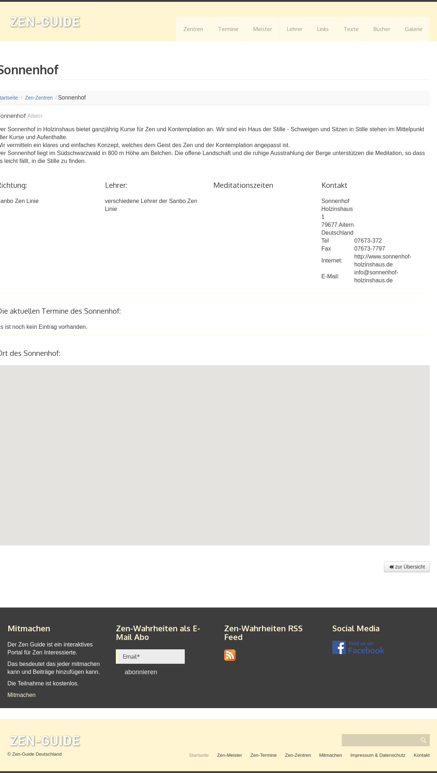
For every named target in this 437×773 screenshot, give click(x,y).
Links (323, 29)
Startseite (199, 755)
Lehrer (294, 29)
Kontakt (421, 755)
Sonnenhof (335, 201)
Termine (228, 29)
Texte (351, 29)
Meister (262, 29)
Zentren (193, 29)
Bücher (381, 29)
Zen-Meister (229, 755)
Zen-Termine (263, 755)
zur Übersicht (407, 567)
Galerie (414, 29)
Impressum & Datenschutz (377, 755)
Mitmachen (22, 695)
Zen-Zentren (298, 755)
